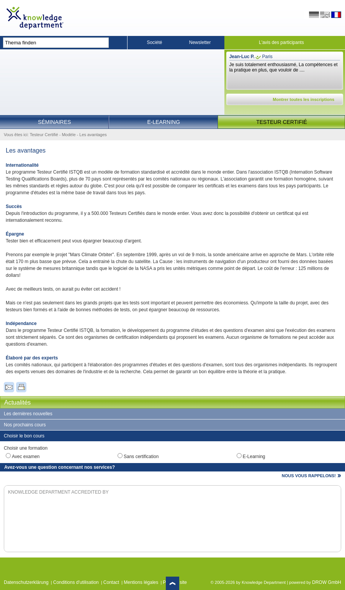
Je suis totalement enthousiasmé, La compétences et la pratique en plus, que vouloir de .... (283, 67)
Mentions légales (141, 582)
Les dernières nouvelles (28, 413)
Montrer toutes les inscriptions (303, 99)
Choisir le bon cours (24, 436)
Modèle (68, 134)
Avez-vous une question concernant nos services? (59, 467)
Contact (111, 582)
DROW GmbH (326, 582)
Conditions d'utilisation (76, 582)
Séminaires (54, 122)
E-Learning (163, 122)
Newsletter (200, 42)
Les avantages (93, 134)
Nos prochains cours (25, 424)
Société (154, 42)
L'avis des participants (281, 42)
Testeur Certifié (281, 122)
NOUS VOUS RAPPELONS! (309, 475)
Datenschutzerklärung (26, 582)
